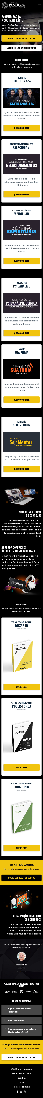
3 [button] (22, 971)
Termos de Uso (21, 1078)
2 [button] (20, 971)
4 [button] (25, 971)
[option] (21, 956)
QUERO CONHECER (22, 128)
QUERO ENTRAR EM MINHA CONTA (21, 47)
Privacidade (21, 1082)
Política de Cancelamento (21, 1086)
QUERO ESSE (21, 686)
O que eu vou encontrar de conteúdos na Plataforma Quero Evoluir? (23, 1030)
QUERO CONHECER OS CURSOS (21, 38)
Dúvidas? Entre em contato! (21, 1073)
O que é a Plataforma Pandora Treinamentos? (19, 1010)
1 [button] (17, 971)
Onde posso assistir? (16, 1020)
